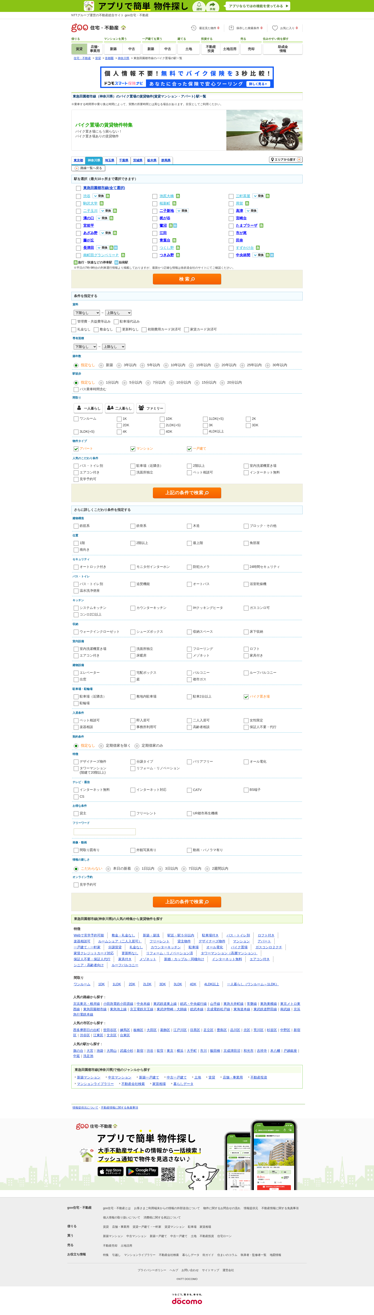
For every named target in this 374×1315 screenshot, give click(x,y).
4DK (169, 431)
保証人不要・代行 (263, 727)
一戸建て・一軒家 (87, 947)
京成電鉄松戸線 (218, 1009)
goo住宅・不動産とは (117, 1208)
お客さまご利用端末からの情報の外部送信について (167, 1208)
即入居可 (143, 720)
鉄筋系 (85, 526)
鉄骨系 (141, 526)
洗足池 (88, 1056)
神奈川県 (94, 160)
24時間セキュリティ (265, 567)
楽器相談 (86, 727)
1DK (169, 419)
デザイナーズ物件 (93, 761)
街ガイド (208, 1255)
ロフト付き (266, 935)
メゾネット (201, 655)
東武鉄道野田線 (265, 1009)
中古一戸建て (177, 1077)
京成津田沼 (231, 1051)
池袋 (100, 1051)
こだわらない (91, 868)
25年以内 (254, 365)
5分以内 (135, 382)
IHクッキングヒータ (208, 608)
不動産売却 (110, 1245)
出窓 (83, 679)
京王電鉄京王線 (141, 1009)
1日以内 (148, 868)
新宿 (140, 1051)
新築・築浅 (151, 935)
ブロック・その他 (263, 526)
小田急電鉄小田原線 (118, 1004)
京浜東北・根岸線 (86, 1004)
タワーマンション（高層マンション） (229, 953)
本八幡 (275, 1051)
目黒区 (195, 1030)
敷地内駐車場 (146, 696)
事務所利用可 (146, 727)
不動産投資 (258, 1077)
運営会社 (228, 1270)
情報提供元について (85, 1107)
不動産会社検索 (133, 1084)
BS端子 (255, 789)
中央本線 (143, 1004)
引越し (116, 1255)
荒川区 (259, 1030)
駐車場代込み (130, 321)
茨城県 (137, 160)
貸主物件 (184, 941)
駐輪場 (85, 703)
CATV (197, 790)
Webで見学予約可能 (89, 935)
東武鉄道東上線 (165, 1004)
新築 (109, 365)
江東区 (98, 1035)
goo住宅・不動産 (79, 1207)
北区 (247, 1030)
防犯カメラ (201, 567)
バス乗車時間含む (93, 389)
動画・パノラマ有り (208, 850)
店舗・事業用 (233, 1077)
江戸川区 (180, 1030)
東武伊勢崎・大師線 (172, 1009)
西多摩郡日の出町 (86, 1030)
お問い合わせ (190, 1270)
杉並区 (272, 1030)
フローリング (203, 649)
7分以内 (159, 382)
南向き (85, 549)
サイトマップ (210, 1270)
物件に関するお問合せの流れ (221, 1208)
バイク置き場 (260, 696)
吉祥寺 (262, 1051)
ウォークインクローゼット (100, 631)
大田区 (152, 1030)
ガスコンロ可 (260, 608)
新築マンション (88, 1077)
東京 (170, 1051)
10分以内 (183, 382)
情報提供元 (251, 1208)
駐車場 (194, 947)
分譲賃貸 (115, 947)
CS (82, 796)
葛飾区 (165, 1030)
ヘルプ (174, 1270)
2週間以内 (220, 868)
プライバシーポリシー (152, 1270)
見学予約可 (88, 479)
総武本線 (196, 1009)
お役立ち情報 (76, 1254)
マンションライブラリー (95, 1084)
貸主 (83, 813)
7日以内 (195, 868)
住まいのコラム (227, 1255)
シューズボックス (149, 631)
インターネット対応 (151, 789)
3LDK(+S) (87, 431)
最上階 (198, 543)
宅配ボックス (146, 672)
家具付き (256, 655)
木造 (196, 526)
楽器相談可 (82, 941)
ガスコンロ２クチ (268, 947)
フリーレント (146, 813)
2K (254, 419)
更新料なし (130, 329)
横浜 (180, 1051)
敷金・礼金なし (123, 935)
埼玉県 (109, 160)
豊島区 (222, 1030)
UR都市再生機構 (205, 813)
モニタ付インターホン (153, 567)
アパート (86, 448)
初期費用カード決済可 (164, 329)
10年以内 (178, 365)
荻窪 (160, 1051)
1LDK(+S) (216, 419)
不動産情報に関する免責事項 (119, 1107)
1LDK (117, 984)
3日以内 (171, 868)
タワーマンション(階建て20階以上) (93, 770)
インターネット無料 (265, 472)
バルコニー (201, 672)
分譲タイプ (144, 761)
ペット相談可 (203, 472)
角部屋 (255, 543)
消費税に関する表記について (162, 1217)
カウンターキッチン (151, 608)
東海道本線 (242, 1009)
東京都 (78, 160)
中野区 (285, 1030)
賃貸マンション (175, 1226)
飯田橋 (215, 1051)
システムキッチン (93, 608)
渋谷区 (85, 1035)
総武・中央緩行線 (193, 1004)
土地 (197, 1077)
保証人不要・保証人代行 (92, 959)
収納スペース (203, 631)
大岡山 (112, 1051)
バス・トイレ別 (91, 465)
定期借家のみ (152, 745)
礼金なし (84, 329)
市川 (203, 1051)
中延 (76, 1056)
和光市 (249, 1051)
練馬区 (125, 1030)
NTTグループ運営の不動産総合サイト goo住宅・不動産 (110, 15)
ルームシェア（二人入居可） (120, 941)
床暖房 (141, 655)
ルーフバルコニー (263, 672)
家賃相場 (159, 1084)
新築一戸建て (149, 1077)
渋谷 (150, 1051)
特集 (106, 1255)
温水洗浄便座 (90, 590)
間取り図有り (90, 850)
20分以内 (234, 382)
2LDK (147, 984)
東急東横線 (268, 1004)
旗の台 (78, 1051)
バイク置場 (239, 947)
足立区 (208, 1030)
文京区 (112, 1035)
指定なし (88, 365)
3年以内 (130, 365)
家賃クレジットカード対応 (94, 953)
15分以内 (209, 382)
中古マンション (119, 1077)
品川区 (235, 1030)
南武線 (285, 1009)
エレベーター (90, 672)
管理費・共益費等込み (94, 321)
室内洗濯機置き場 (263, 465)
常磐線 (252, 1004)
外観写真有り (146, 850)
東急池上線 (118, 1009)
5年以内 (153, 365)
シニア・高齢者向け (89, 965)
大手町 (192, 1051)
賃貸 (211, 1077)
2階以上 (199, 465)
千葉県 (123, 160)
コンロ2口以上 (91, 614)
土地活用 (126, 1245)
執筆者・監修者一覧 (253, 1255)
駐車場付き (210, 935)
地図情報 (275, 1255)
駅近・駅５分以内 (180, 935)
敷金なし (106, 329)
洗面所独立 (144, 472)
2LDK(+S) (173, 425)
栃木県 (151, 160)
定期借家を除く (118, 745)
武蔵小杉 (126, 1051)
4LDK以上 (216, 431)
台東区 (125, 1035)
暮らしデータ (183, 1084)
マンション (144, 448)
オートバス (201, 584)
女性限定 (256, 720)
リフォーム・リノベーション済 (169, 953)
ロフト (255, 649)
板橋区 (138, 1030)
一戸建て (199, 448)
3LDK (178, 984)
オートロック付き (93, 567)
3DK (255, 425)
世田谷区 (110, 1030)
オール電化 (258, 761)
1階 (82, 543)
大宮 (90, 1051)
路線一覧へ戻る (88, 168)
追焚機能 (143, 584)
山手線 (215, 1004)
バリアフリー (203, 761)
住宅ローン (224, 1236)
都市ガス (199, 679)
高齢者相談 (201, 727)
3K (211, 425)
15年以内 (203, 365)
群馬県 (166, 160)
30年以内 (279, 365)
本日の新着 (122, 868)
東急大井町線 (233, 1004)
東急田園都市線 (95, 1009)
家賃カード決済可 (203, 329)
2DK (126, 425)
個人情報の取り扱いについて (121, 1217)
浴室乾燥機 (258, 584)
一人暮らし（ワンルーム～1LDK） (253, 984)
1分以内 (112, 382)
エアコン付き (90, 472)
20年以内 (229, 365)
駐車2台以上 (202, 696)
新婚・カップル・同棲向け (184, 959)
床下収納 (256, 631)
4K (125, 431)
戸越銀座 (290, 1051)
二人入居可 (201, 720)
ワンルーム (88, 418)
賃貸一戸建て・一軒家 (147, 1226)
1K (125, 419)
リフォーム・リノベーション (158, 768)
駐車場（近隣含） (149, 465)
